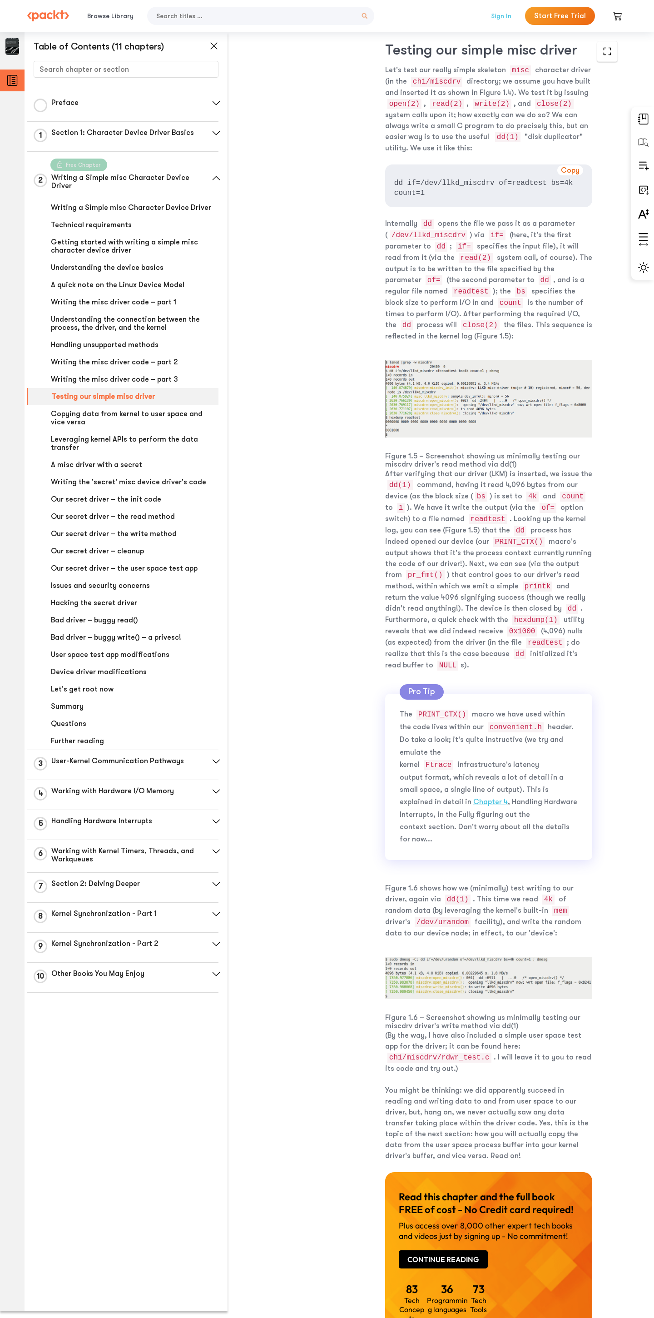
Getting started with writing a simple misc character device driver (124, 246)
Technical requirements (91, 225)
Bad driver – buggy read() (94, 620)
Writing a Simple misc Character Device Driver (131, 208)
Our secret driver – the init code (106, 499)
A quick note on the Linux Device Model (117, 285)
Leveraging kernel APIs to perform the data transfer (124, 443)
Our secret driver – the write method (114, 534)
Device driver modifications (99, 672)
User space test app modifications (110, 655)
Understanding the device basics (107, 268)
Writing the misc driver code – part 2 (114, 362)
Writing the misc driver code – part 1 (113, 302)
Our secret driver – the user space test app (124, 568)
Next (555, 1250)
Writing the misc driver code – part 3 (114, 379)
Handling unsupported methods (105, 345)
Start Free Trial (560, 16)
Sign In (501, 16)
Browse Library (110, 16)
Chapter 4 (344, 648)
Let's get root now (82, 689)
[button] (215, 103)
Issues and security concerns (100, 586)
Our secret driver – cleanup (97, 551)
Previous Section (305, 1249)
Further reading (77, 741)
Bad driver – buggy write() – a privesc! (116, 637)
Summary (67, 706)
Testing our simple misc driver (103, 397)
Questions (68, 724)
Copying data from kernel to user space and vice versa (127, 418)
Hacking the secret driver (94, 603)
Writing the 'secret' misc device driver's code (128, 482)
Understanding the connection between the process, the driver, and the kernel (125, 323)
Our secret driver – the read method (113, 516)
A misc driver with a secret (96, 465)
